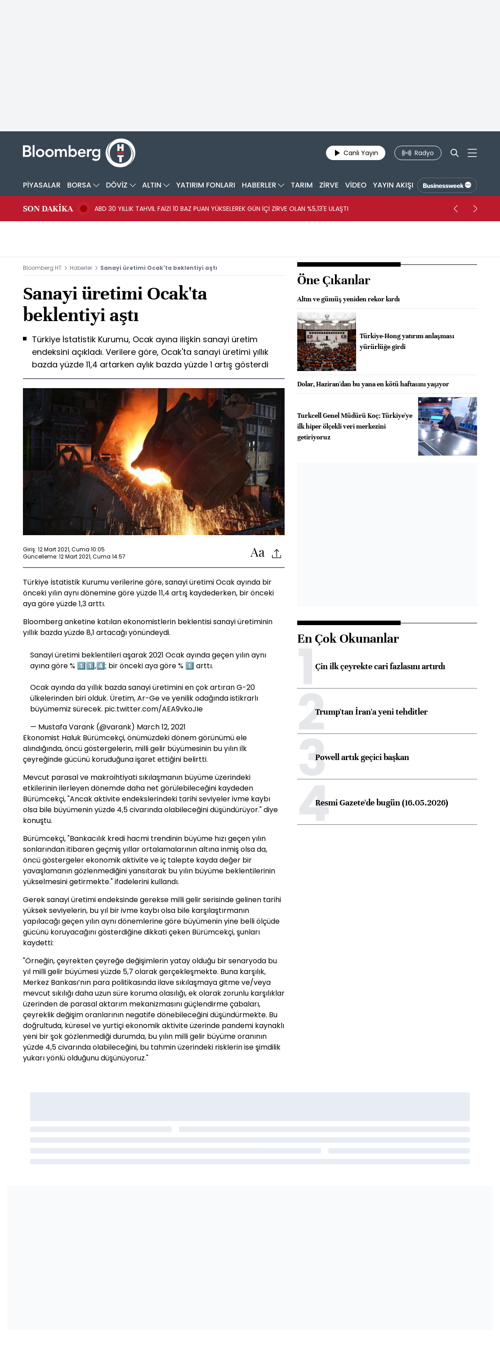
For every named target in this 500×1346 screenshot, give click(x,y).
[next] (475, 209)
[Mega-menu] (472, 153)
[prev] (455, 209)
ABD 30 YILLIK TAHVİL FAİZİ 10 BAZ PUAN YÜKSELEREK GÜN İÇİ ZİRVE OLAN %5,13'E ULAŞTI (221, 208)
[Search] (455, 153)
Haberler (81, 268)
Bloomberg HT (42, 268)
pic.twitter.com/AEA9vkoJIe (153, 709)
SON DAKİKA (48, 208)
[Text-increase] (257, 553)
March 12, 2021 (161, 727)
